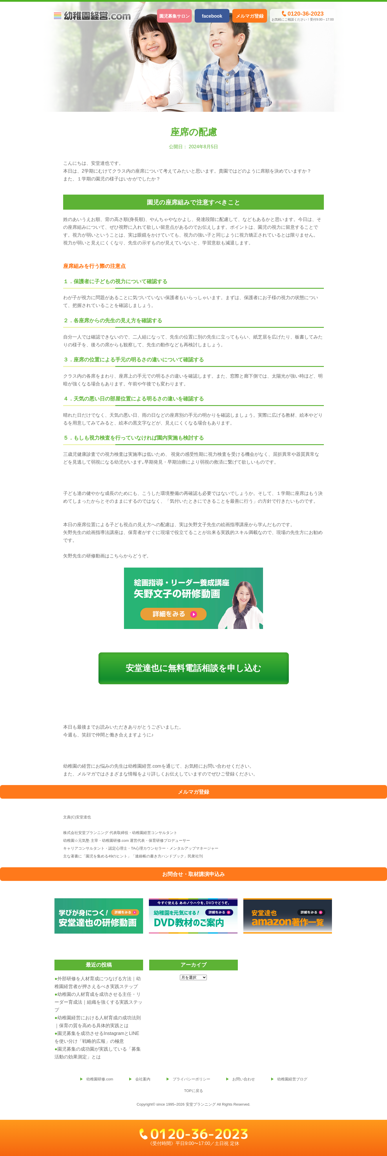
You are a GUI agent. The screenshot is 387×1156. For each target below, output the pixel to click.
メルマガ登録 (250, 16)
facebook (212, 16)
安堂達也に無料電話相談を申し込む (193, 668)
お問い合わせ (243, 1079)
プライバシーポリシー (191, 1079)
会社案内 (142, 1079)
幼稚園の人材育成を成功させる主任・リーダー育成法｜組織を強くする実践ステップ (98, 1002)
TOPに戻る (193, 1091)
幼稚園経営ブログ (292, 1079)
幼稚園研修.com (99, 1079)
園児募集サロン (174, 16)
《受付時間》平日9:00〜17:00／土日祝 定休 (193, 1137)
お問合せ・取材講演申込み (193, 874)
